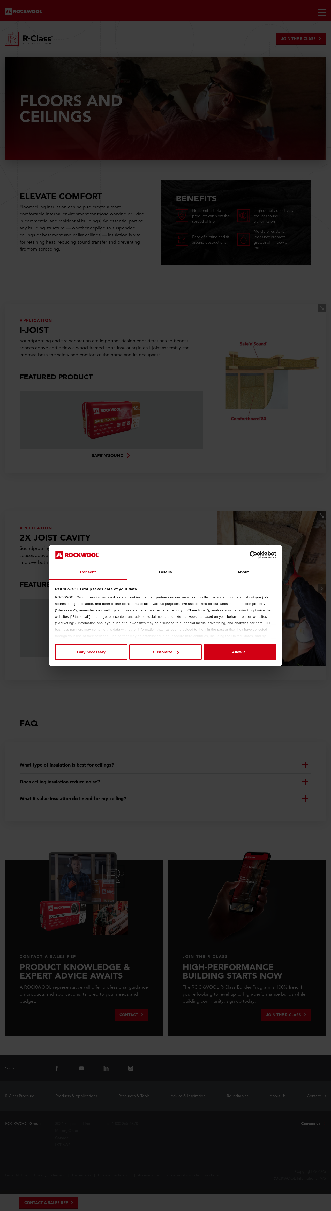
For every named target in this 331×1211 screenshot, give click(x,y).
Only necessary (91, 652)
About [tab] (243, 572)
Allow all (240, 652)
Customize (166, 652)
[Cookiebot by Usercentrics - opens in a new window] (253, 555)
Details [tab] (165, 572)
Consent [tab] (88, 572)
